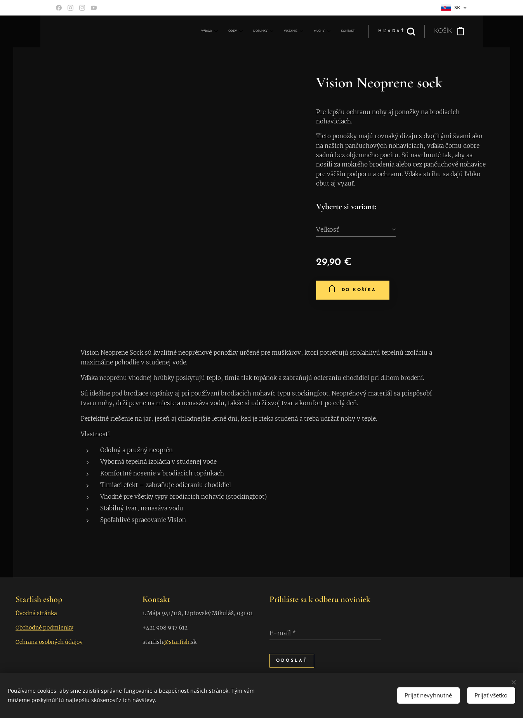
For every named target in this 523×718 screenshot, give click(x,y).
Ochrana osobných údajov (49, 641)
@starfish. (177, 641)
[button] (396, 31)
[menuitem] (277, 31)
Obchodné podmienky (44, 627)
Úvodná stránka (36, 613)
